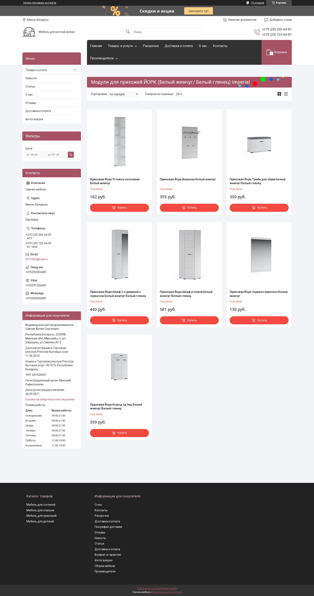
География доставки (108, 526)
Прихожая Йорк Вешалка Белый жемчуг (188, 179)
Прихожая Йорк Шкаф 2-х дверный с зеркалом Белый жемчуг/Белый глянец (118, 293)
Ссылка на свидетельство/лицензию (50, 399)
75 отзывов (257, 2)
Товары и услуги (120, 46)
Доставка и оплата (179, 46)
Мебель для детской (40, 521)
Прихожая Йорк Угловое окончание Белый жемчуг (115, 181)
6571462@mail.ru (36, 259)
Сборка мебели (105, 566)
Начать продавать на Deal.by (39, 2)
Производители (102, 58)
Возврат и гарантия (108, 554)
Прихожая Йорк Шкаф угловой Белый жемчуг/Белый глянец (186, 293)
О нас (203, 46)
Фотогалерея (34, 119)
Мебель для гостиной (40, 504)
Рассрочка (151, 46)
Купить (122, 207)
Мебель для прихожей (41, 515)
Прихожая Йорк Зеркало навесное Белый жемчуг (259, 293)
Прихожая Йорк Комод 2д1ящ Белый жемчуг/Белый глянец (116, 406)
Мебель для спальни (40, 510)
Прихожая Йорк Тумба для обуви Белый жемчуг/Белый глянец (257, 181)
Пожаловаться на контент (167, 592)
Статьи (30, 86)
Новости (31, 78)
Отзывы (30, 102)
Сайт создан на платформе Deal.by (157, 588)
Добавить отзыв (281, 19)
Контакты (220, 46)
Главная (96, 46)
